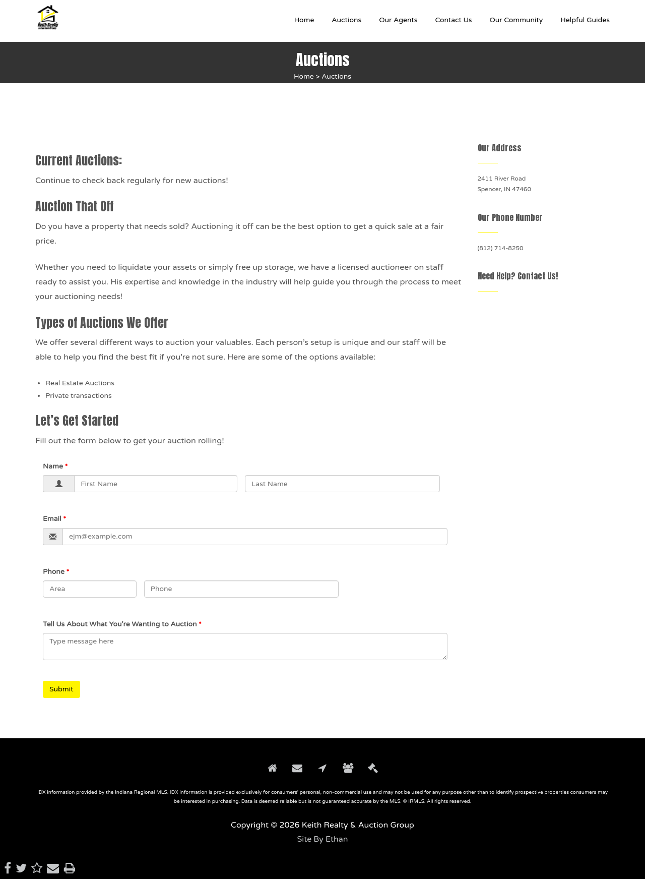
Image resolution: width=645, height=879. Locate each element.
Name (53, 466)
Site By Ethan (322, 839)
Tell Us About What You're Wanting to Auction (120, 624)
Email (52, 518)
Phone (53, 571)
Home (304, 76)
